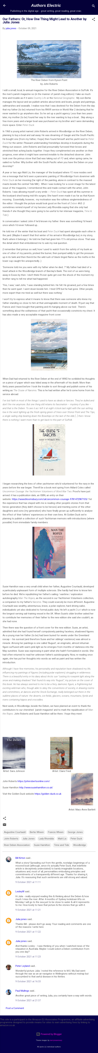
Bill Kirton (20, 858)
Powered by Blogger (49, 1034)
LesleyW (19, 891)
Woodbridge (79, 845)
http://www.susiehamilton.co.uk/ (36, 787)
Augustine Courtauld (15, 832)
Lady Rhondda (46, 838)
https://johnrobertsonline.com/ (34, 781)
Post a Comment (15, 1008)
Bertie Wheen (37, 832)
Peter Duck (76, 838)
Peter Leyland (22, 966)
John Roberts (11, 838)
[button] (93, 19)
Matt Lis (62, 838)
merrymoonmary (56, 1040)
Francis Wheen (56, 832)
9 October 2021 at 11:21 (28, 909)
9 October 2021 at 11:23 (28, 956)
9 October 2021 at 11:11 (28, 882)
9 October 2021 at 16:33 (28, 981)
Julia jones (21, 919)
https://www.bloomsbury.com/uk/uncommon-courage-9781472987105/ (50, 499)
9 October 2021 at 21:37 (28, 1000)
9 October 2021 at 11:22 (28, 931)
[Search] (93, 6)
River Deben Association (17, 845)
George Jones (75, 832)
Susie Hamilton (42, 845)
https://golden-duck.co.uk (48, 793)
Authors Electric (46, 5)
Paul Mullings (22, 990)
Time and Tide (61, 845)
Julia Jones (29, 838)
